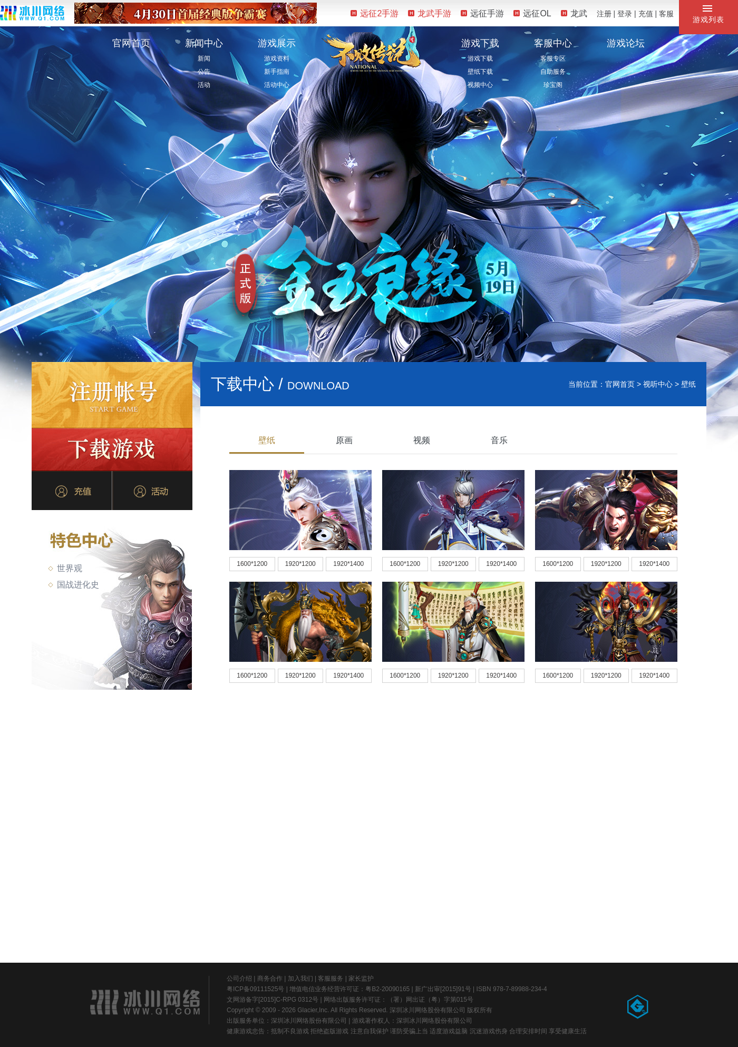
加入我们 (300, 978)
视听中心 (658, 384)
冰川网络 (32, 13)
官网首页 (131, 43)
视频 (421, 440)
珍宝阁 (552, 85)
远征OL (532, 13)
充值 (645, 13)
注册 (604, 13)
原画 (344, 440)
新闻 (204, 58)
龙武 (574, 13)
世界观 (65, 568)
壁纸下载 (480, 71)
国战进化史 (73, 584)
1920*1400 (348, 563)
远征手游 (482, 13)
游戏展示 (277, 43)
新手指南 (276, 71)
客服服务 (330, 978)
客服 (666, 13)
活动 (204, 85)
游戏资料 (276, 58)
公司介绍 (239, 978)
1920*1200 (300, 563)
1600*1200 (252, 563)
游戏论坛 (626, 43)
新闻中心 (204, 43)
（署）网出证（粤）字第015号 (430, 999)
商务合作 (270, 978)
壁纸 (266, 440)
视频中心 (480, 85)
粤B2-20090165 (387, 989)
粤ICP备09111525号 (255, 989)
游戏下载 (480, 43)
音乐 (499, 440)
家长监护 (361, 978)
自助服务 (553, 71)
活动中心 (276, 85)
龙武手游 (429, 13)
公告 (204, 71)
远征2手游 (375, 13)
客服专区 (553, 58)
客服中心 (553, 43)
